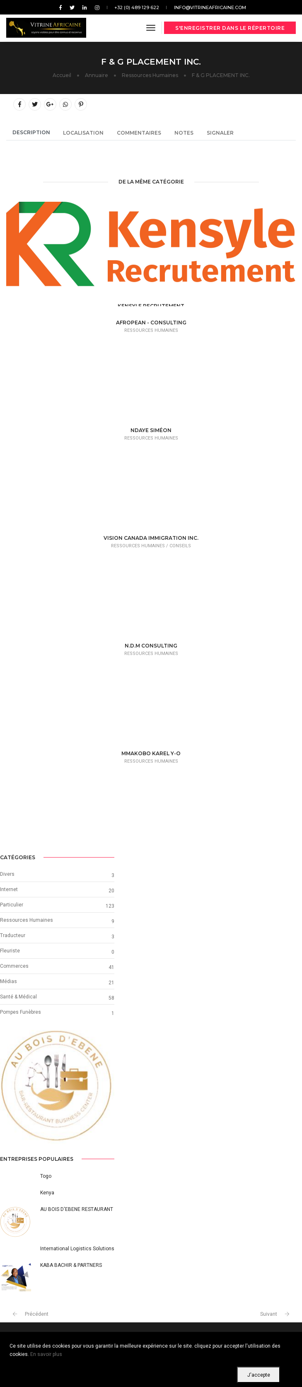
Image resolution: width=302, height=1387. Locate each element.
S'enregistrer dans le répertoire (230, 28)
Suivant (268, 1314)
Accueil (62, 75)
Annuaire (96, 75)
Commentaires (139, 133)
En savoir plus (46, 1354)
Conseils (180, 546)
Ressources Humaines (150, 75)
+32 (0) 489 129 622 (136, 7)
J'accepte (258, 1375)
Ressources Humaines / (140, 546)
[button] (8, 1087)
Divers (7, 874)
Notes (183, 133)
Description (31, 132)
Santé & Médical (18, 997)
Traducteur (12, 935)
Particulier (11, 905)
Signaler (220, 133)
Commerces (14, 966)
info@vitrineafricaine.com (210, 7)
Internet (9, 889)
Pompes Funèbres (20, 1012)
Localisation (83, 133)
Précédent (36, 1314)
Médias (8, 981)
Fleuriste (10, 951)
